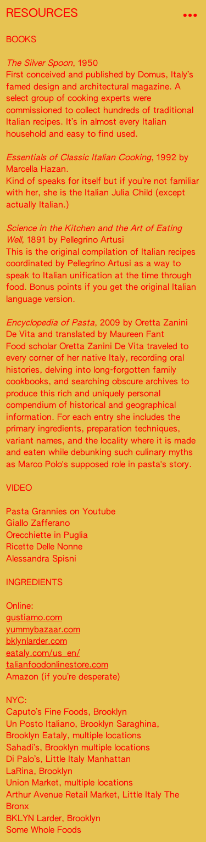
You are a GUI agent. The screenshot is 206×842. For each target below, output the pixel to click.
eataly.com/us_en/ (43, 653)
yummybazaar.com (43, 630)
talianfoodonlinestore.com (57, 665)
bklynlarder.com (36, 641)
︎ (190, 15)
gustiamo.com (34, 618)
